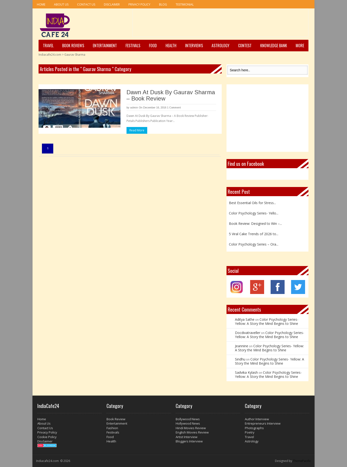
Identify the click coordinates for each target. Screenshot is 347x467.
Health (171, 45)
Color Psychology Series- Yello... (253, 213)
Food (153, 45)
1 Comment (174, 107)
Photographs (254, 428)
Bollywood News (188, 419)
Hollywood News (188, 423)
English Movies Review (192, 432)
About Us (61, 4)
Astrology (220, 45)
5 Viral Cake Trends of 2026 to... (253, 234)
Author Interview (257, 419)
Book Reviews (73, 45)
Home (41, 4)
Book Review (116, 419)
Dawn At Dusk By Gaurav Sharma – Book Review (171, 95)
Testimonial (185, 4)
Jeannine (241, 346)
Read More (136, 130)
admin (134, 107)
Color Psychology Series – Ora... (253, 244)
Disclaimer (112, 4)
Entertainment (105, 45)
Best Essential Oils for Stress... (252, 202)
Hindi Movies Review (191, 428)
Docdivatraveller (247, 332)
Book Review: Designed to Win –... (255, 223)
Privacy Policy (139, 4)
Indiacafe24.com (50, 55)
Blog (163, 4)
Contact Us (86, 4)
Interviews (194, 45)
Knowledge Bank (273, 45)
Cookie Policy (47, 437)
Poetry (249, 432)
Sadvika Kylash (246, 372)
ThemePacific (302, 461)
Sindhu (240, 359)
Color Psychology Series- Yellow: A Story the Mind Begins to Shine (266, 321)
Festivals (133, 45)
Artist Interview (186, 437)
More (300, 45)
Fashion (112, 428)
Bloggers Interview (189, 441)
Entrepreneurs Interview (262, 423)
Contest (245, 45)
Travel (48, 45)
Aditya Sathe (244, 319)
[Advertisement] (220, 24)
